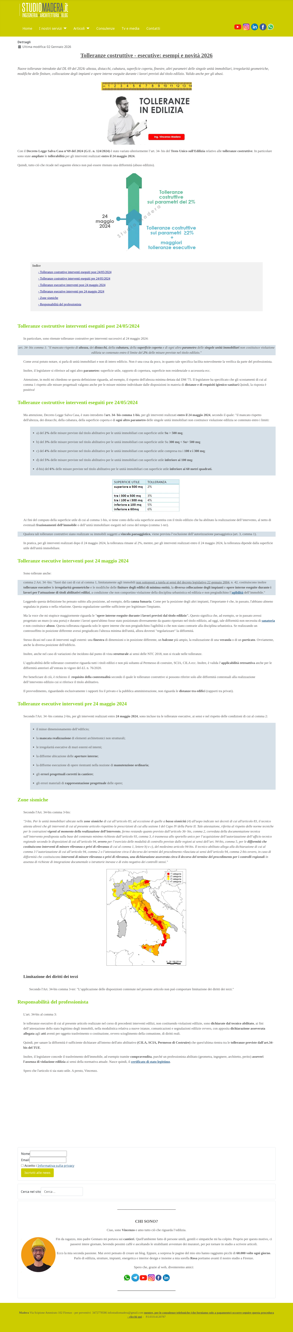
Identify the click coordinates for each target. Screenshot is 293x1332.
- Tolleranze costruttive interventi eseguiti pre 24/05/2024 (74, 278)
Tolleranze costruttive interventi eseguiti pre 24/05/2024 (78, 402)
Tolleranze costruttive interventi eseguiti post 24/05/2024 (79, 326)
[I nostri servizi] (64, 28)
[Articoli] (87, 28)
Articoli (79, 28)
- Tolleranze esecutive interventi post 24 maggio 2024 (72, 285)
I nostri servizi (50, 28)
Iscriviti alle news (37, 1173)
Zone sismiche (33, 800)
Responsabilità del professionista (53, 1002)
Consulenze (105, 28)
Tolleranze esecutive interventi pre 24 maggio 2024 (72, 704)
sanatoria (268, 620)
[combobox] (62, 1191)
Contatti (153, 28)
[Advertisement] (50, 1112)
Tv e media (130, 28)
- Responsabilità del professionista (59, 304)
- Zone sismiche (48, 298)
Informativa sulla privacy (56, 1165)
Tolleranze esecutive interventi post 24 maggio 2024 (73, 561)
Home (27, 28)
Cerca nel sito (31, 1191)
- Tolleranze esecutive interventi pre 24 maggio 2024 (71, 291)
